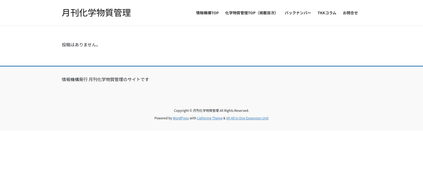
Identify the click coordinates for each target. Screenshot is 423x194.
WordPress (181, 118)
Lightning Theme (210, 118)
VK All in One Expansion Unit (247, 118)
